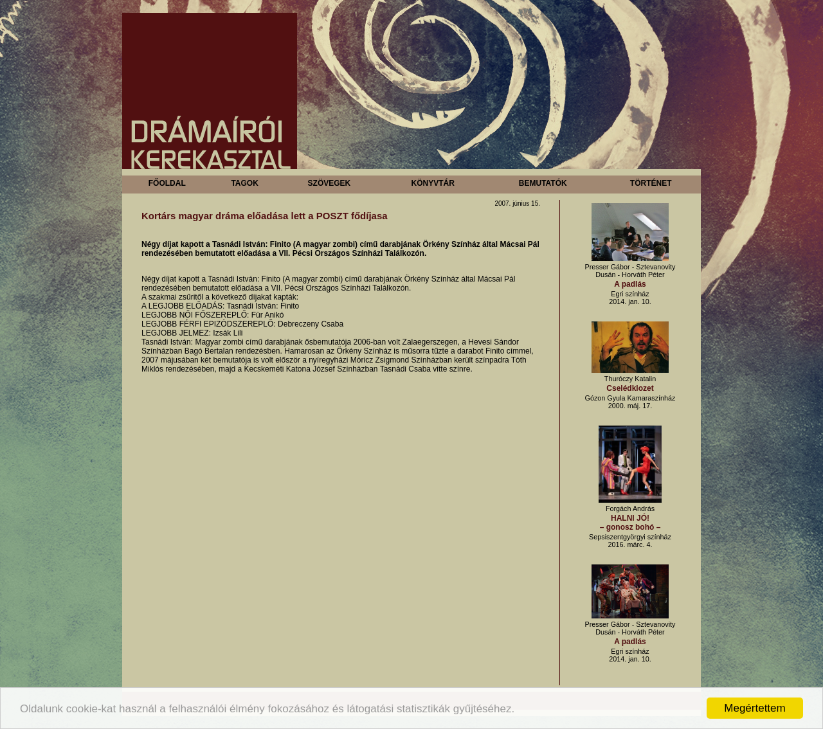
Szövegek (329, 183)
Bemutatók (543, 183)
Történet (651, 183)
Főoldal (167, 183)
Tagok (244, 183)
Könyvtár (432, 183)
